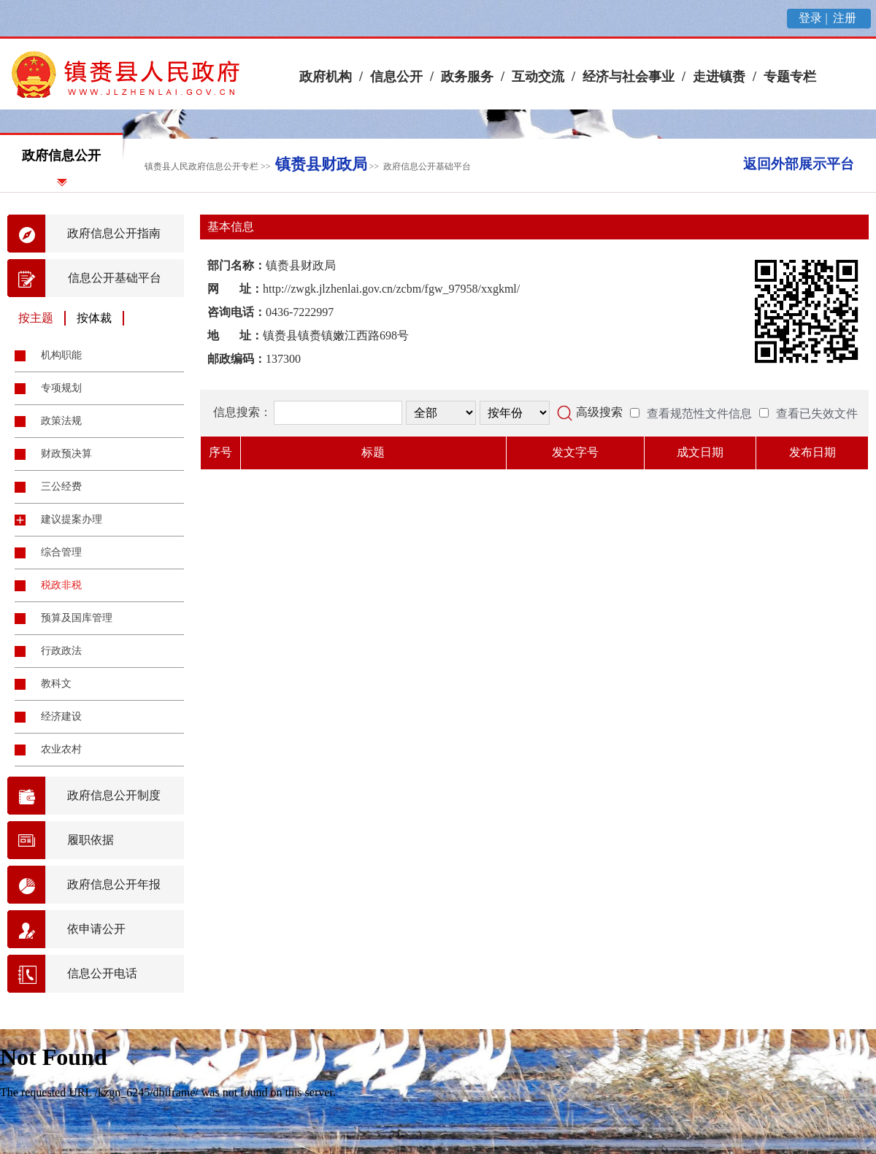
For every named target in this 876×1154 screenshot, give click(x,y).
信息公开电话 (102, 973)
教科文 (56, 683)
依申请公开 (96, 929)
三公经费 (61, 486)
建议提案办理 (71, 519)
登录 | (814, 18)
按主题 (35, 318)
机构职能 (61, 355)
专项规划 (61, 387)
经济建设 (61, 716)
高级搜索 (599, 412)
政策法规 (61, 420)
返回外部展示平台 (798, 164)
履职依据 (90, 840)
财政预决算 (66, 453)
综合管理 (61, 552)
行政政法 (61, 650)
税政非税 (61, 585)
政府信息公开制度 (114, 795)
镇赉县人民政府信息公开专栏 (201, 166)
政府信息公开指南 (114, 233)
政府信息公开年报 (114, 884)
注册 (846, 18)
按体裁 (94, 318)
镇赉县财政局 (321, 164)
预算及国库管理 (76, 617)
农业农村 (61, 749)
